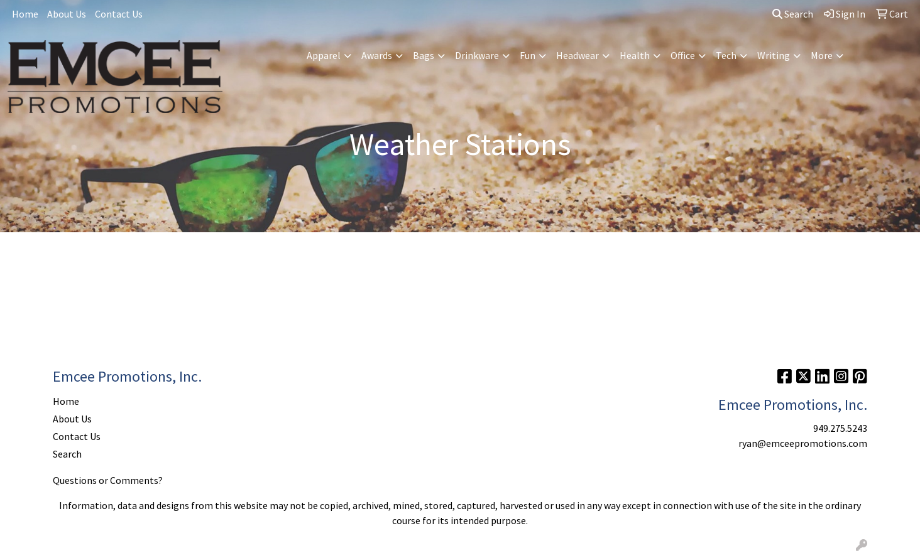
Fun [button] (527, 55)
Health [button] (635, 55)
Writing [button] (773, 55)
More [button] (822, 55)
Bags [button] (423, 55)
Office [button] (683, 55)
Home (25, 14)
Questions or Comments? (108, 480)
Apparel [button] (324, 55)
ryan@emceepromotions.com (802, 443)
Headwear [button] (577, 55)
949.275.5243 (840, 428)
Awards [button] (376, 55)
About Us (66, 14)
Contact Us (119, 14)
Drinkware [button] (477, 55)
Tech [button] (726, 55)
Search (792, 14)
